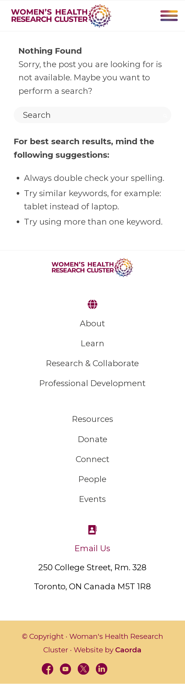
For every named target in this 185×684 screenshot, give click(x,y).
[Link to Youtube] (65, 669)
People (92, 479)
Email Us (92, 548)
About (92, 323)
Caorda (128, 649)
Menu (168, 15)
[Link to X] (83, 669)
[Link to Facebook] (46, 669)
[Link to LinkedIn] (102, 669)
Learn (92, 343)
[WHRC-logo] (61, 15)
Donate (92, 439)
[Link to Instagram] (120, 669)
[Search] (92, 115)
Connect (92, 459)
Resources (92, 419)
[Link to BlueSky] (138, 669)
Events (92, 499)
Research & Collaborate (92, 363)
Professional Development (92, 383)
